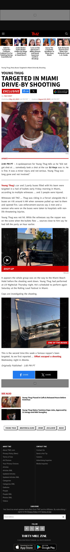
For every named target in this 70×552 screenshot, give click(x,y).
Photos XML (7, 498)
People (5, 491)
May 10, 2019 (14, 99)
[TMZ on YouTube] (37, 528)
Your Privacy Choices (11, 464)
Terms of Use (8, 457)
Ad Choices (7, 460)
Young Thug (10, 428)
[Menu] (3, 33)
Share (23, 374)
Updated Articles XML (11, 477)
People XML (7, 494)
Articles (6, 467)
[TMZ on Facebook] (26, 528)
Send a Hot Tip (41, 453)
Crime (40, 428)
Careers (39, 457)
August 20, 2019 (44, 99)
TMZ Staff (8, 96)
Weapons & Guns (27, 428)
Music (61, 428)
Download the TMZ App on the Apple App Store (24, 547)
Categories (7, 481)
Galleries (6, 487)
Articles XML (7, 470)
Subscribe (63, 516)
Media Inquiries (42, 464)
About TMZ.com (9, 450)
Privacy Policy (32, 512)
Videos (5, 501)
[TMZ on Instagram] (42, 528)
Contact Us (40, 450)
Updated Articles (9, 474)
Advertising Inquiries (44, 460)
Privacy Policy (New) (10, 453)
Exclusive (50, 428)
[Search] (66, 33)
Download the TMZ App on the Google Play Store (46, 547)
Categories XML (9, 484)
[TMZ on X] (31, 528)
